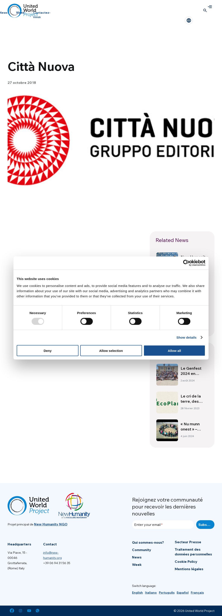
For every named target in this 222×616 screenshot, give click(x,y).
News (137, 557)
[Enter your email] (163, 524)
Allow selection (111, 350)
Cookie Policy (186, 561)
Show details (186, 337)
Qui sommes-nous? (148, 542)
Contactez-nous (42, 15)
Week (20, 13)
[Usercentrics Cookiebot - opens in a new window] (186, 263)
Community (141, 550)
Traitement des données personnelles (193, 551)
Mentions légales (189, 569)
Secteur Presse (188, 542)
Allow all (174, 350)
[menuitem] (137, 592)
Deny (48, 350)
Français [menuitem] (197, 592)
